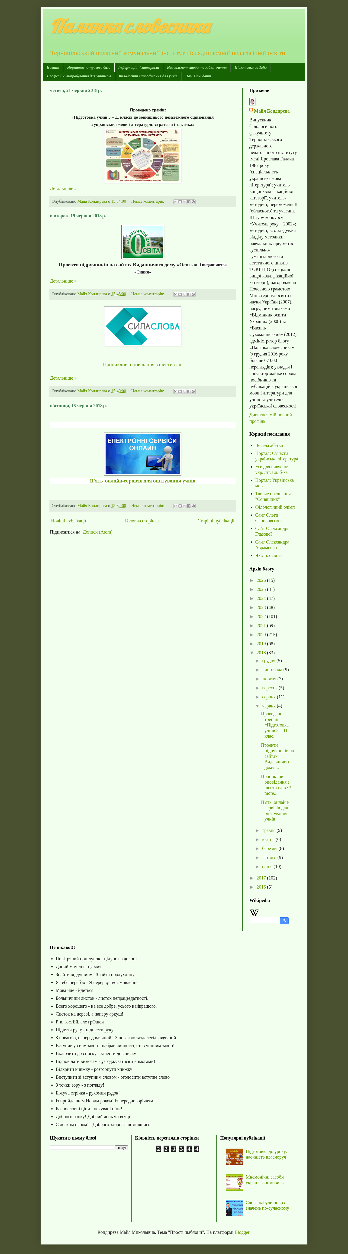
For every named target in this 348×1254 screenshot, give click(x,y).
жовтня (269, 678)
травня (269, 830)
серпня (269, 696)
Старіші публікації (216, 520)
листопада (273, 669)
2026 (262, 580)
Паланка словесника (129, 26)
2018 (262, 652)
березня (270, 848)
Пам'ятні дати (198, 76)
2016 (262, 886)
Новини (53, 67)
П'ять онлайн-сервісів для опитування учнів (142, 481)
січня (268, 866)
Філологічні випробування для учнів (148, 76)
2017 (262, 877)
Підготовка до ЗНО (251, 67)
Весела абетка (269, 445)
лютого (269, 857)
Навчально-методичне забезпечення (197, 67)
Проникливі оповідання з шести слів (143, 364)
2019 (262, 643)
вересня (270, 687)
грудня (269, 660)
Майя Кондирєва (272, 111)
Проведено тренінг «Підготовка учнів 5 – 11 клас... (275, 725)
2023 (262, 607)
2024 (262, 598)
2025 (262, 589)
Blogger (242, 1232)
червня (269, 705)
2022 (262, 616)
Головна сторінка (142, 520)
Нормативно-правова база (88, 67)
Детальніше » (63, 188)
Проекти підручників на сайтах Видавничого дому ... (277, 756)
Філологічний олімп (275, 507)
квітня (269, 839)
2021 (262, 625)
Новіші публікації (68, 520)
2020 (262, 634)
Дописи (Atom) (98, 531)
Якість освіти (268, 555)
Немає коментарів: (148, 201)
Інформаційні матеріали (138, 67)
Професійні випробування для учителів (79, 76)
